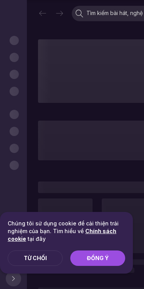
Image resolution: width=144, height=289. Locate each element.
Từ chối (35, 258)
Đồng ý (98, 258)
